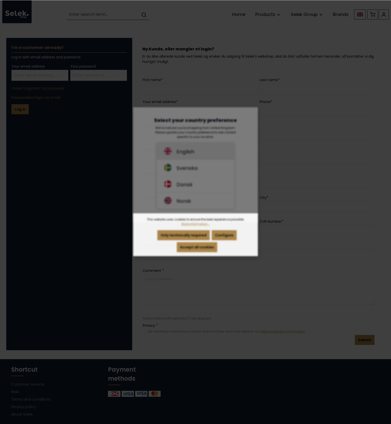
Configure (224, 241)
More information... (196, 230)
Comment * (153, 270)
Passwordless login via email (35, 97)
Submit (364, 339)
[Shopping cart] (372, 14)
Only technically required (183, 241)
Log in (20, 109)
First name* (153, 79)
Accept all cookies (197, 253)
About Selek (22, 414)
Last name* (270, 79)
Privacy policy (23, 406)
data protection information (283, 331)
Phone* (266, 101)
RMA (15, 391)
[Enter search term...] (102, 14)
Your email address (28, 66)
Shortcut (24, 369)
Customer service (27, 384)
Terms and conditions (31, 399)
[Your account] (384, 14)
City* (264, 197)
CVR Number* (271, 221)
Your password (83, 66)
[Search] (144, 14)
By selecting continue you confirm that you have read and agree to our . (227, 331)
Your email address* (160, 101)
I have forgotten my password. (38, 88)
